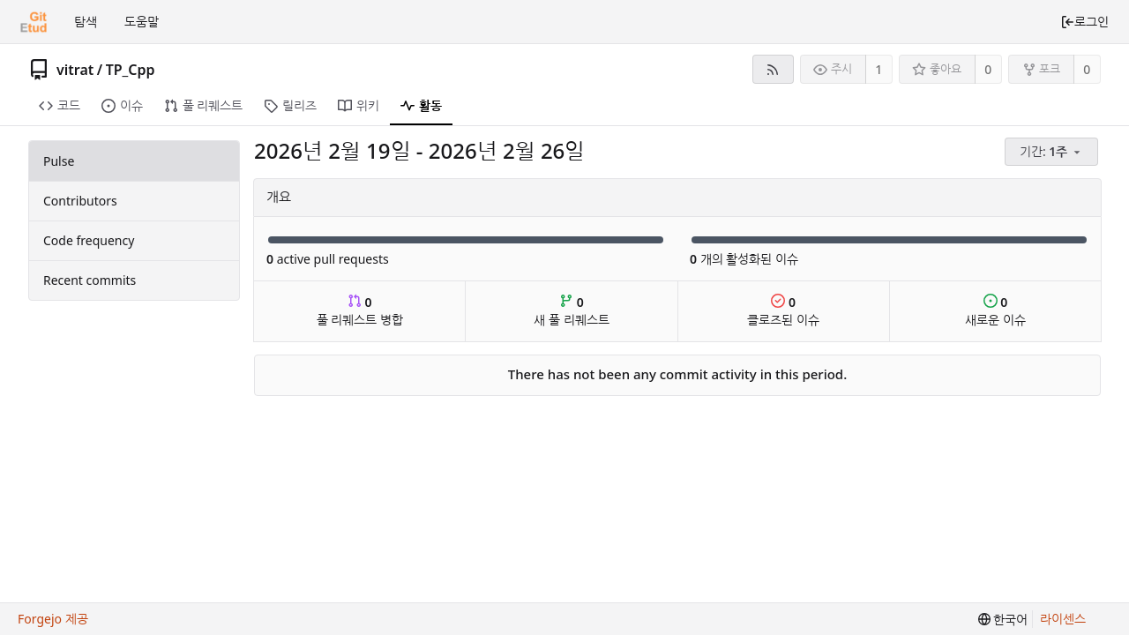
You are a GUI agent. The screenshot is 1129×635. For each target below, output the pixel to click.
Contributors (80, 200)
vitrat (74, 69)
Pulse (58, 161)
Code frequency (88, 240)
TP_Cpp (130, 69)
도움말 (141, 21)
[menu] (1053, 152)
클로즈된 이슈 (783, 311)
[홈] (33, 22)
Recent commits (89, 280)
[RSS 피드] (773, 69)
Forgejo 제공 (53, 618)
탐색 (85, 21)
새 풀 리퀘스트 (571, 311)
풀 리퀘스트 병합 (360, 311)
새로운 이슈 (995, 311)
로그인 (1084, 21)
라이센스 (1063, 618)
